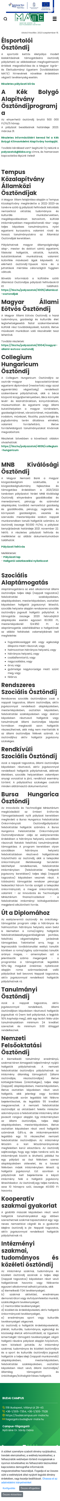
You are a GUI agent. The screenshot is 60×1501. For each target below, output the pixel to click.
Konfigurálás (9, 1488)
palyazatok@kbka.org (16, 152)
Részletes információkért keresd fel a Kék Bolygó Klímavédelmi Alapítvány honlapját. (30, 139)
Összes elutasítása (12, 1494)
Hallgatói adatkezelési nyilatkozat (25, 561)
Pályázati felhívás (13, 547)
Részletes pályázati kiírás (18, 84)
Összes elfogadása (30, 1488)
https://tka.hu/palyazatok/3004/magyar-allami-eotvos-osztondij (29, 347)
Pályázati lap (11, 557)
